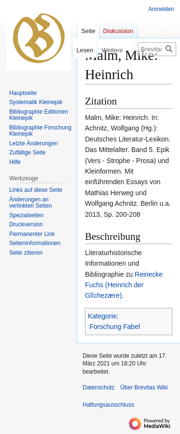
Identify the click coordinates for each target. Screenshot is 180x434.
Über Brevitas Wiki (144, 387)
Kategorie (102, 316)
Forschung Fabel (115, 326)
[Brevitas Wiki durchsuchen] (157, 49)
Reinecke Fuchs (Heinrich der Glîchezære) (124, 285)
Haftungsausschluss (108, 404)
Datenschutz (99, 387)
